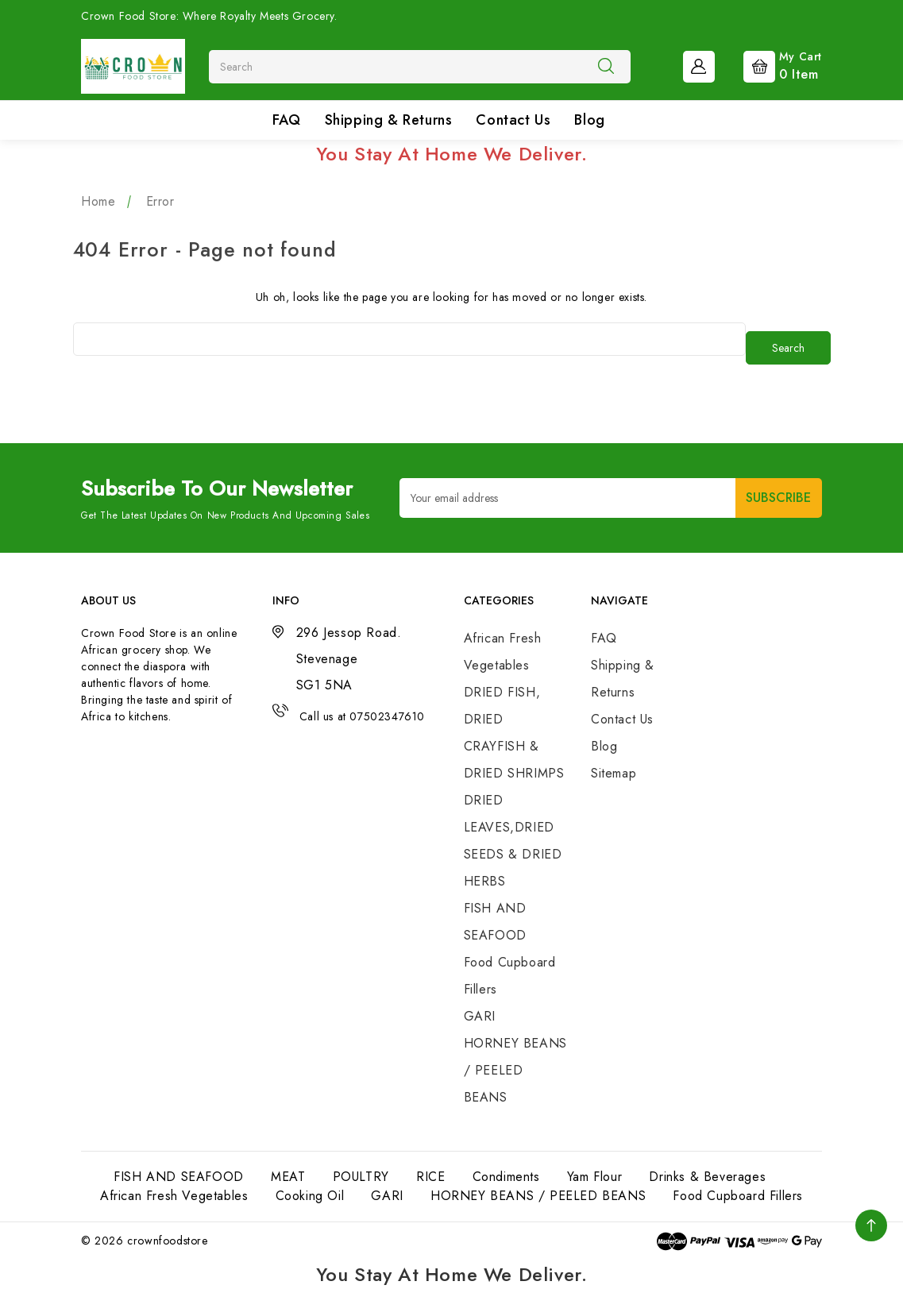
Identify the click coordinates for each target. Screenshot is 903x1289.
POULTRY (361, 1176)
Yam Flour (594, 1176)
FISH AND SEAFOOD (179, 1176)
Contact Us (513, 120)
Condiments (506, 1176)
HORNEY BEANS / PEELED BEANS (515, 1070)
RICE (430, 1176)
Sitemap (613, 773)
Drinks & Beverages (707, 1176)
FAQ (286, 120)
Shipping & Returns (389, 120)
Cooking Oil (310, 1196)
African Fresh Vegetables (174, 1196)
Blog (589, 120)
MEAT (288, 1176)
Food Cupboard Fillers (738, 1196)
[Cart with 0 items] (770, 65)
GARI (480, 1016)
